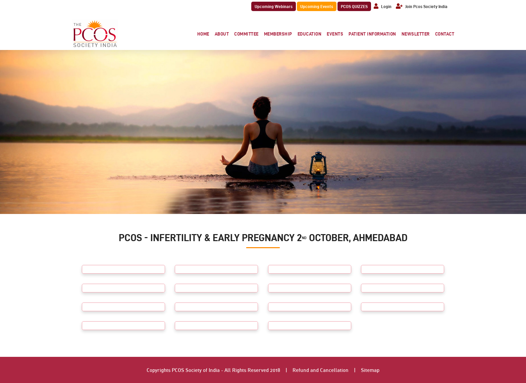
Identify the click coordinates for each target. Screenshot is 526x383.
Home (203, 34)
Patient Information (372, 34)
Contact (445, 34)
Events (335, 34)
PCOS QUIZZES (354, 6)
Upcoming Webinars (274, 6)
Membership (278, 34)
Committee (246, 34)
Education (310, 34)
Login (382, 6)
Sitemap (370, 370)
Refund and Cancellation (321, 370)
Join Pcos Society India (422, 6)
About (222, 34)
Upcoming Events (316, 6)
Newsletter (416, 34)
